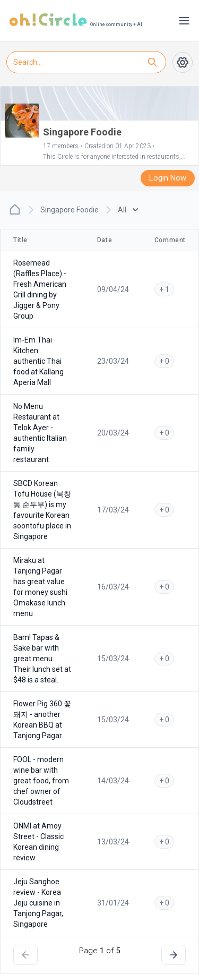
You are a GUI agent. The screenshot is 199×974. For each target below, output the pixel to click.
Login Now (167, 178)
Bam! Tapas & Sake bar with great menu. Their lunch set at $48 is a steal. (42, 658)
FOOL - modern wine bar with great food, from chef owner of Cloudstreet (41, 780)
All (128, 210)
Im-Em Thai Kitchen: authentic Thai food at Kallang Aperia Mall (38, 361)
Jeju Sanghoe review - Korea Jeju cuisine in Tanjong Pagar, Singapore (38, 902)
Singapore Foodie (69, 210)
